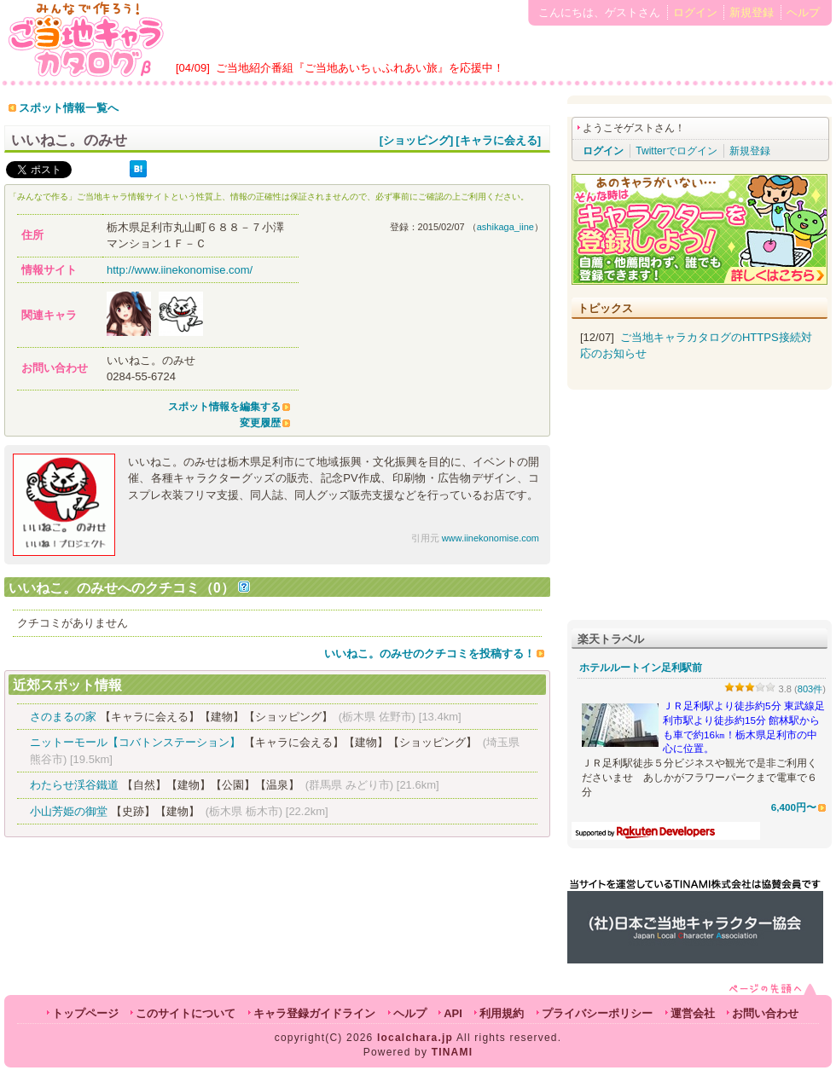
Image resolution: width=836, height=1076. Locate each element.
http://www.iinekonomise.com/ (180, 269)
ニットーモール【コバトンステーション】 (135, 742)
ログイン (695, 12)
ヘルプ (803, 12)
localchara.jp (415, 1038)
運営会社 (693, 1013)
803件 (810, 689)
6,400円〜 (793, 807)
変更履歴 (260, 423)
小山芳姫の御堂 (68, 811)
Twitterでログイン (676, 151)
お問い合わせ (765, 1013)
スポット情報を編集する (224, 407)
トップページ (85, 1013)
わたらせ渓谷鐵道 (74, 784)
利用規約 (501, 1013)
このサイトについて (185, 1013)
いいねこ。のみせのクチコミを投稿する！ (429, 653)
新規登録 (751, 12)
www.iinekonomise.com (490, 538)
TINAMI (452, 1052)
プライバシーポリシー (597, 1013)
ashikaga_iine (505, 227)
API (453, 1013)
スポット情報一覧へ (69, 107)
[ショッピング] (417, 140)
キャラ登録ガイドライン (314, 1013)
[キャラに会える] (498, 140)
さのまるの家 (63, 716)
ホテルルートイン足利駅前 (640, 668)
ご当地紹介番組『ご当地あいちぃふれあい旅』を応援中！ (360, 67)
